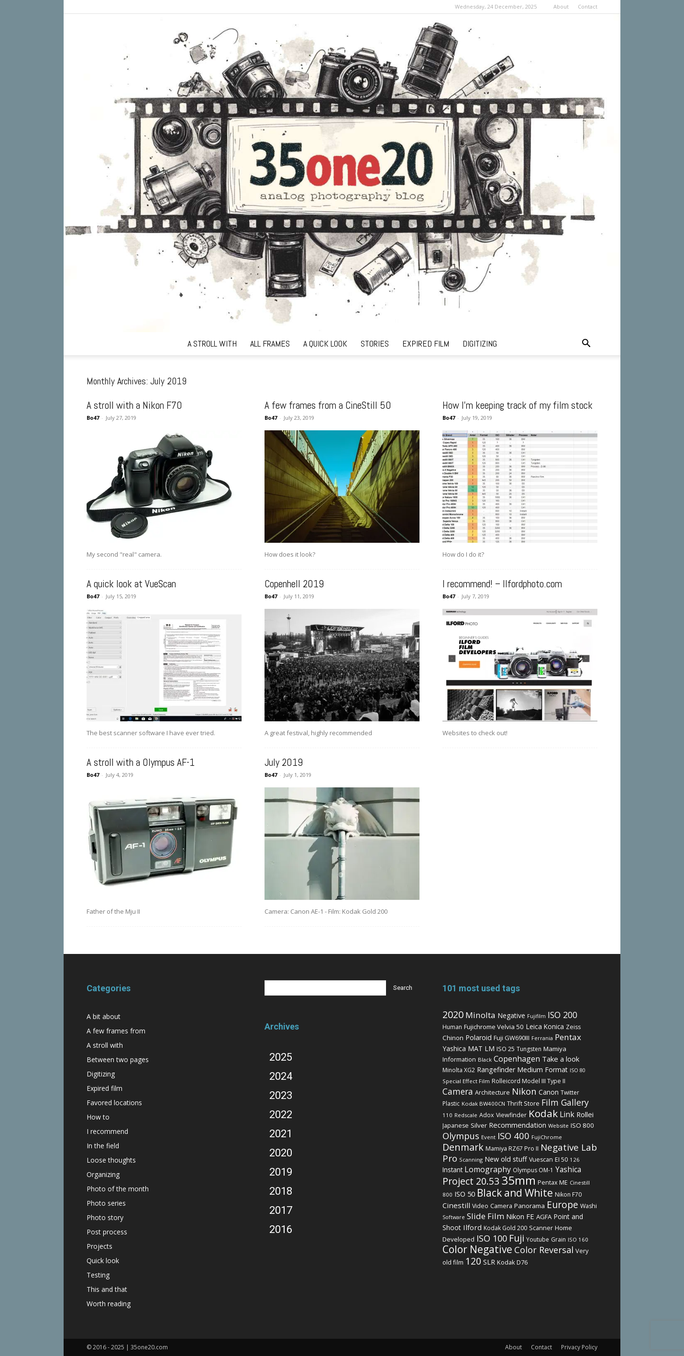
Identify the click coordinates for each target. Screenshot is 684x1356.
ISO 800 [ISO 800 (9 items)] (582, 1125)
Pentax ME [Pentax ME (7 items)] (553, 1182)
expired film (425, 343)
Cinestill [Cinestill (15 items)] (456, 1205)
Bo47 (93, 417)
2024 (280, 1076)
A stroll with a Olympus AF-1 (141, 762)
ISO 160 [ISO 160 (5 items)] (578, 1239)
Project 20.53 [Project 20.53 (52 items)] (470, 1181)
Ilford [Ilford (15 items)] (472, 1227)
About (561, 6)
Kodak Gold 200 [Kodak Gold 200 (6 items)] (505, 1228)
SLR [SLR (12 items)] (489, 1261)
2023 (280, 1095)
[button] (585, 344)
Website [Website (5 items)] (558, 1125)
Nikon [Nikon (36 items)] (524, 1091)
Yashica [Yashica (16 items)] (568, 1170)
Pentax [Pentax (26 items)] (568, 1036)
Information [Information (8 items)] (459, 1059)
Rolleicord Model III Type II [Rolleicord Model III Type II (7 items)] (528, 1081)
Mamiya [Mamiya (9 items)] (554, 1048)
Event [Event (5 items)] (488, 1137)
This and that (107, 1289)
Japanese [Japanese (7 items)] (455, 1125)
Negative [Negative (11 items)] (511, 1015)
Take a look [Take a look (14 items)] (560, 1059)
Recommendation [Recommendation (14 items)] (517, 1125)
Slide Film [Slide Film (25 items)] (485, 1216)
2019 (280, 1172)
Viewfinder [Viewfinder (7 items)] (511, 1115)
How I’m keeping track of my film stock (517, 405)
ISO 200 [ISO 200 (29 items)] (562, 1014)
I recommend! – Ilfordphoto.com (502, 583)
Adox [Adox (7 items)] (486, 1115)
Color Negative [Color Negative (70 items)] (477, 1249)
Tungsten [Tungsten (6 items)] (529, 1049)
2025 (280, 1057)
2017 (280, 1210)
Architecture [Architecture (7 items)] (492, 1092)
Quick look (103, 1260)
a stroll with (212, 343)
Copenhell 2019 (294, 583)
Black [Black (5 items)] (485, 1059)
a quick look (325, 343)
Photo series (106, 1203)
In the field (103, 1145)
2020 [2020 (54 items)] (452, 1014)
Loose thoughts (111, 1160)
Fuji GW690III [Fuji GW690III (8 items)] (512, 1037)
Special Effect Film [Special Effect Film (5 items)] (466, 1081)
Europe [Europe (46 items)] (562, 1204)
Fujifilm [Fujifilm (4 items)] (536, 1016)
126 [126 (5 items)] (575, 1159)
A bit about (104, 1016)
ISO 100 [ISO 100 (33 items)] (491, 1238)
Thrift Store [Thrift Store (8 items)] (523, 1103)
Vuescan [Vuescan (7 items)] (541, 1159)
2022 (280, 1115)
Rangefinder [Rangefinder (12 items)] (496, 1069)
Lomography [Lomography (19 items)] (487, 1169)
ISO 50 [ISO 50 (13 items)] (464, 1194)
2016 (280, 1229)
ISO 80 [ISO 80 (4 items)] (577, 1070)
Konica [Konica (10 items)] (554, 1026)
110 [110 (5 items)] (447, 1115)
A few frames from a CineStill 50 (328, 405)
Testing (98, 1274)
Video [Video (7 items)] (480, 1206)
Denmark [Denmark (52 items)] (463, 1147)
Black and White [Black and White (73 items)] (515, 1192)
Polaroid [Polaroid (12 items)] (478, 1037)
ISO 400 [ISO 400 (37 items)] (513, 1136)
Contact (587, 6)
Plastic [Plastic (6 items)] (451, 1103)
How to (98, 1116)
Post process (107, 1231)
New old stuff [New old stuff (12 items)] (506, 1159)
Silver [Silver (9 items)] (479, 1125)
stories (375, 343)
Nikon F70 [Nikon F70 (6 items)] (568, 1194)
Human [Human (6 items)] (452, 1027)
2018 (280, 1191)
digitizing (480, 343)
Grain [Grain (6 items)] (558, 1239)
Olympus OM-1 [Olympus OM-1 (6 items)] (533, 1170)
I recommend (107, 1131)
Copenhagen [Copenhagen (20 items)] (517, 1058)
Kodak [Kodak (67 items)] (543, 1113)
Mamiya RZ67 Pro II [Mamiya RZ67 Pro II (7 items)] (512, 1148)
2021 (280, 1134)
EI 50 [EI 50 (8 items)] (561, 1159)
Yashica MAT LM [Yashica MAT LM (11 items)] (468, 1048)
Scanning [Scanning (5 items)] (471, 1159)
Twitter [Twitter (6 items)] (570, 1092)
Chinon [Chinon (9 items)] (452, 1037)
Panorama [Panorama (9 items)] (529, 1205)
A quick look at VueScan (131, 583)
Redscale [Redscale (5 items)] (465, 1115)
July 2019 (284, 762)
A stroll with (105, 1045)
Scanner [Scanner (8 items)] (541, 1227)
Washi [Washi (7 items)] (588, 1206)
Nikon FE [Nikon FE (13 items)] (520, 1216)
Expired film (104, 1088)
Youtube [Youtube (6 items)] (537, 1239)
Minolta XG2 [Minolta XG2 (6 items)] (458, 1070)
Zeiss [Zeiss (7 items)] (573, 1027)
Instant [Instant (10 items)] (452, 1169)
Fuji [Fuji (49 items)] (516, 1238)
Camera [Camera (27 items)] (457, 1091)
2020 (280, 1153)
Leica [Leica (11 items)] (534, 1026)
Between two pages (118, 1059)
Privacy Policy (579, 1347)
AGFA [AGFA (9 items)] (544, 1216)
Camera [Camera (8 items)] (501, 1205)
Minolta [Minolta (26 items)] (480, 1014)
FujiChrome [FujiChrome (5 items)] (546, 1137)
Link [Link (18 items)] (567, 1114)
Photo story (105, 1217)
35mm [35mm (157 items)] (518, 1180)
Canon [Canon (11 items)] (549, 1092)
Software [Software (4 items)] (453, 1217)
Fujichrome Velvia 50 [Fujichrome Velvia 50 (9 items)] (494, 1026)
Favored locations (114, 1102)
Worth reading (109, 1303)
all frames (270, 343)
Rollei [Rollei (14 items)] (585, 1114)
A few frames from (116, 1030)
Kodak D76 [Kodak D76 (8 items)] (512, 1262)
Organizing (103, 1174)
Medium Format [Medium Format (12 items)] (542, 1069)
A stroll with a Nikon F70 (134, 405)
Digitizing (101, 1073)
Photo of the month (118, 1188)
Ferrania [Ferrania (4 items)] (542, 1038)
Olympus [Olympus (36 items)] (460, 1136)
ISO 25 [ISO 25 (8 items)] (505, 1048)
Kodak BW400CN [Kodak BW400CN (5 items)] (483, 1103)
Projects (99, 1246)
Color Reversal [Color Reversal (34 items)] (544, 1249)
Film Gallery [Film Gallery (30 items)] (565, 1102)
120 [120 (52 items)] (473, 1261)
